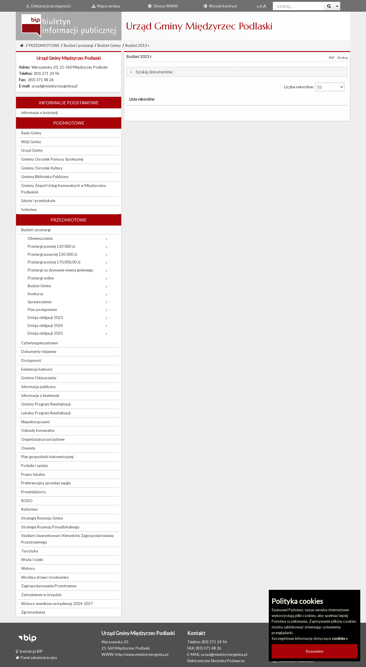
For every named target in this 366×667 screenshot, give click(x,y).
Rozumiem (314, 651)
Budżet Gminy (109, 45)
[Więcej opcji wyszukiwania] (337, 6)
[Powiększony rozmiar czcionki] (261, 6)
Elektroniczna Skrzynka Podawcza (215, 660)
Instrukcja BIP (29, 651)
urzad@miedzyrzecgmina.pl (224, 654)
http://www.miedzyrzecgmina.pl (141, 654)
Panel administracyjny (36, 657)
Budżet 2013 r (137, 45)
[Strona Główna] (21, 45)
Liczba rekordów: (314, 87)
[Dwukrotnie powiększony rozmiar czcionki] (264, 6)
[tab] (237, 72)
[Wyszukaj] (329, 6)
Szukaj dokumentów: (154, 72)
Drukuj (342, 57)
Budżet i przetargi (78, 45)
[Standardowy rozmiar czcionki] (258, 6)
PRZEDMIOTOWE (44, 45)
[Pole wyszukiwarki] (298, 6)
